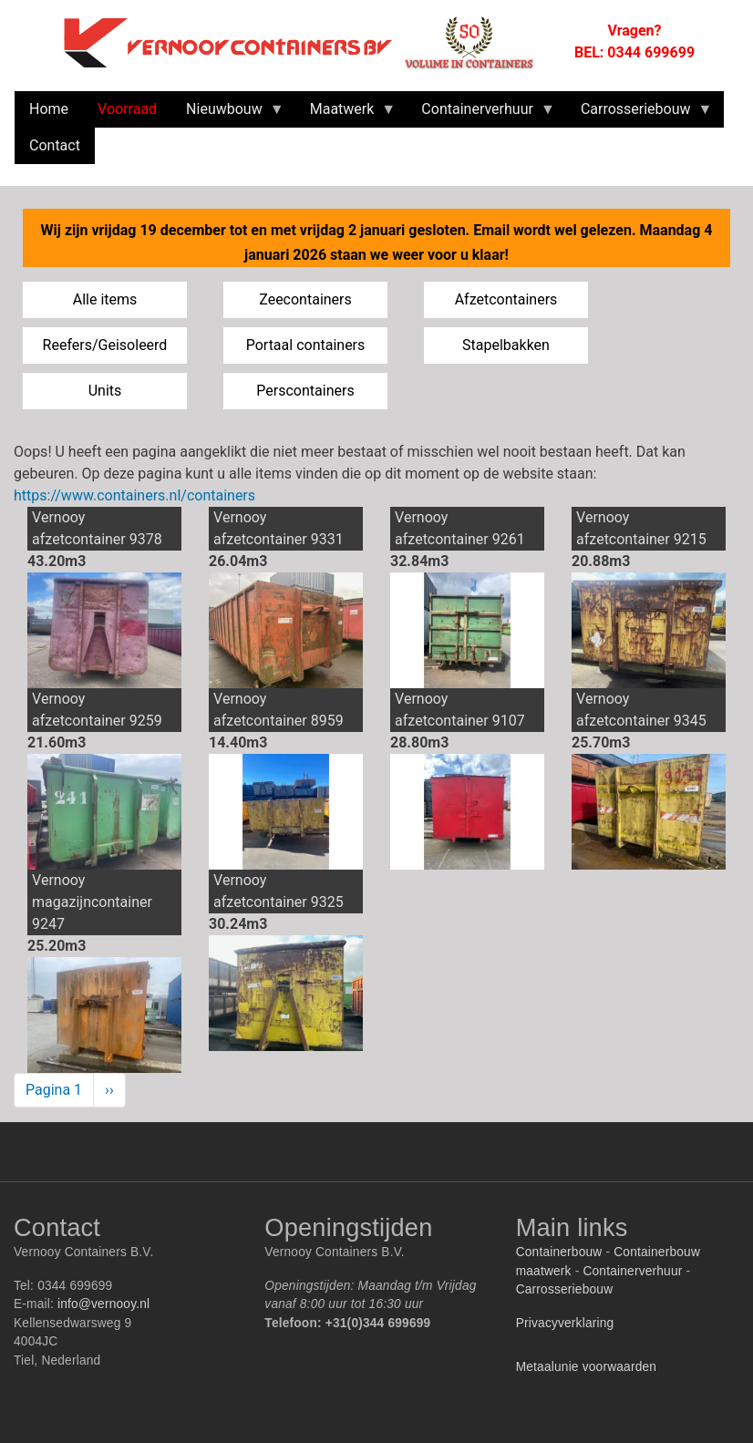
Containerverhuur (632, 1271)
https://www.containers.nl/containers (134, 495)
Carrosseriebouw (565, 1289)
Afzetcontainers (506, 299)
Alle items (105, 299)
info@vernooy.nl (103, 1304)
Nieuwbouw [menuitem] (227, 114)
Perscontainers (305, 390)
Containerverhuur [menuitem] (481, 114)
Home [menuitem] (48, 109)
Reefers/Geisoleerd (105, 345)
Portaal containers (306, 345)
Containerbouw (559, 1252)
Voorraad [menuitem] (127, 109)
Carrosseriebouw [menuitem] (639, 114)
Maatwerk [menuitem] (346, 114)
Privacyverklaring (565, 1323)
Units (105, 390)
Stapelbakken (506, 345)
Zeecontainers (305, 299)
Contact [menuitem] (54, 145)
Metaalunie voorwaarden (586, 1367)
